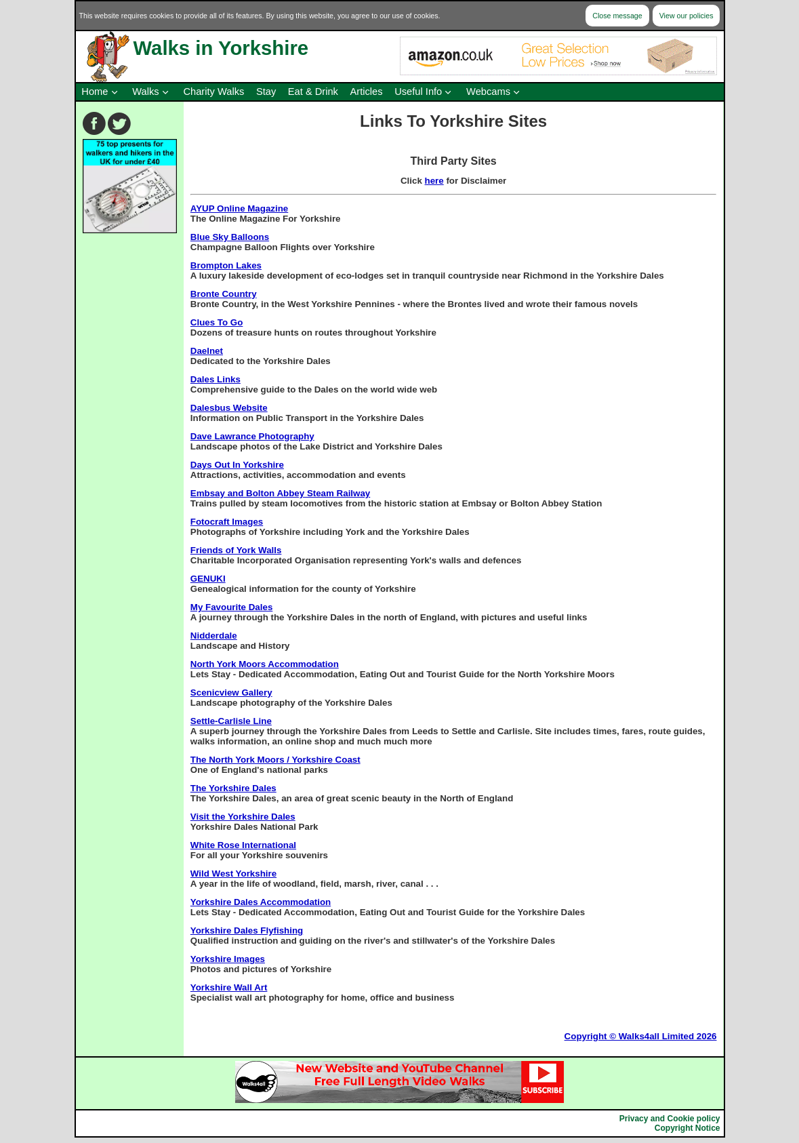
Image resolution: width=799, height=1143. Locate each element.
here (434, 181)
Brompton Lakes (226, 265)
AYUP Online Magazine (239, 208)
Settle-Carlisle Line (231, 721)
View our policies (686, 16)
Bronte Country (223, 294)
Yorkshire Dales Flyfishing (246, 930)
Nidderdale (213, 635)
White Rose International (243, 845)
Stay (266, 91)
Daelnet (206, 351)
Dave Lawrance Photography (252, 436)
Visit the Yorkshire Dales (242, 816)
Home (94, 91)
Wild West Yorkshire (233, 873)
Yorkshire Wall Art (229, 987)
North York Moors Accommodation (264, 664)
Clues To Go (216, 322)
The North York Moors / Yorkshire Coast (275, 760)
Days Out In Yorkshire (237, 465)
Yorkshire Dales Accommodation (260, 902)
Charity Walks (213, 91)
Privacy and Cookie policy (669, 1118)
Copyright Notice (687, 1128)
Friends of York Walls (236, 550)
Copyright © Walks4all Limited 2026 (641, 1036)
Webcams (488, 91)
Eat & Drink (313, 91)
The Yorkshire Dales (233, 788)
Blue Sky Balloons (229, 237)
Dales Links (215, 379)
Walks (145, 91)
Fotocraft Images (226, 522)
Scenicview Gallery (231, 692)
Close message (617, 16)
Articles (366, 91)
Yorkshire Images (227, 959)
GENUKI (208, 579)
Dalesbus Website (229, 408)
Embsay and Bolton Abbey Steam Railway (280, 493)
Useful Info (418, 91)
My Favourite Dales (231, 607)
